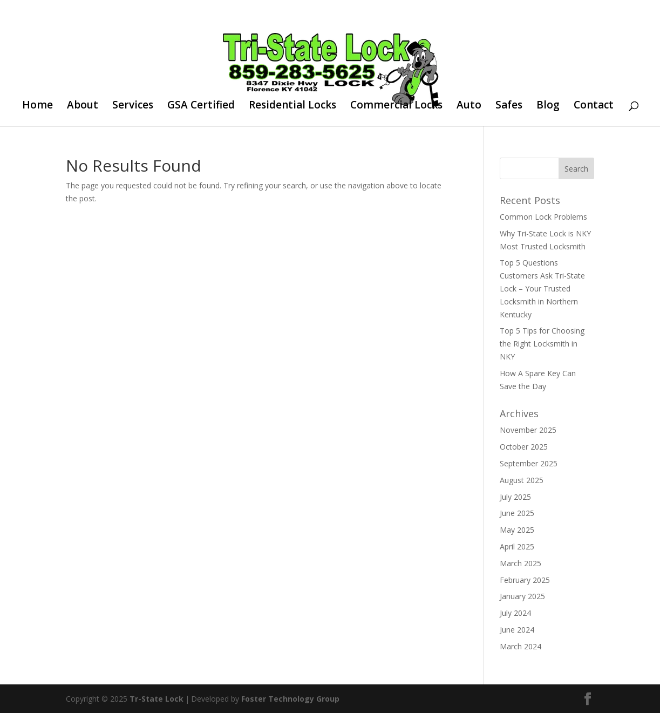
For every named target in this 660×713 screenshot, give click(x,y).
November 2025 (528, 430)
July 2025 (515, 497)
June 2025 (517, 513)
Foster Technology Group (290, 699)
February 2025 (525, 580)
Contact (594, 106)
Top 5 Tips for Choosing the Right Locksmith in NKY (542, 343)
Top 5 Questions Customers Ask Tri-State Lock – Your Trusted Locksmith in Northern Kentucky (542, 288)
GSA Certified (201, 106)
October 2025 (524, 447)
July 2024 (515, 613)
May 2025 (517, 530)
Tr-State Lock (156, 699)
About (82, 106)
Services (132, 106)
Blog (548, 106)
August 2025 (521, 480)
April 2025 (517, 546)
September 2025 (528, 463)
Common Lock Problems (543, 217)
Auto (469, 106)
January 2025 (522, 596)
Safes (508, 106)
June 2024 (517, 629)
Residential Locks (292, 106)
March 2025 (520, 563)
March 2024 (520, 646)
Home (37, 106)
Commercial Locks (396, 106)
